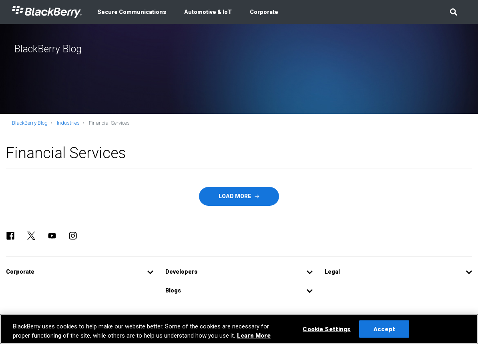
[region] (239, 329)
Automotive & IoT (208, 12)
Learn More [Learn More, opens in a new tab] (254, 335)
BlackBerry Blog (30, 123)
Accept (384, 328)
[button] (453, 12)
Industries (68, 123)
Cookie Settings (326, 328)
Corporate (264, 12)
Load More (239, 196)
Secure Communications (131, 12)
